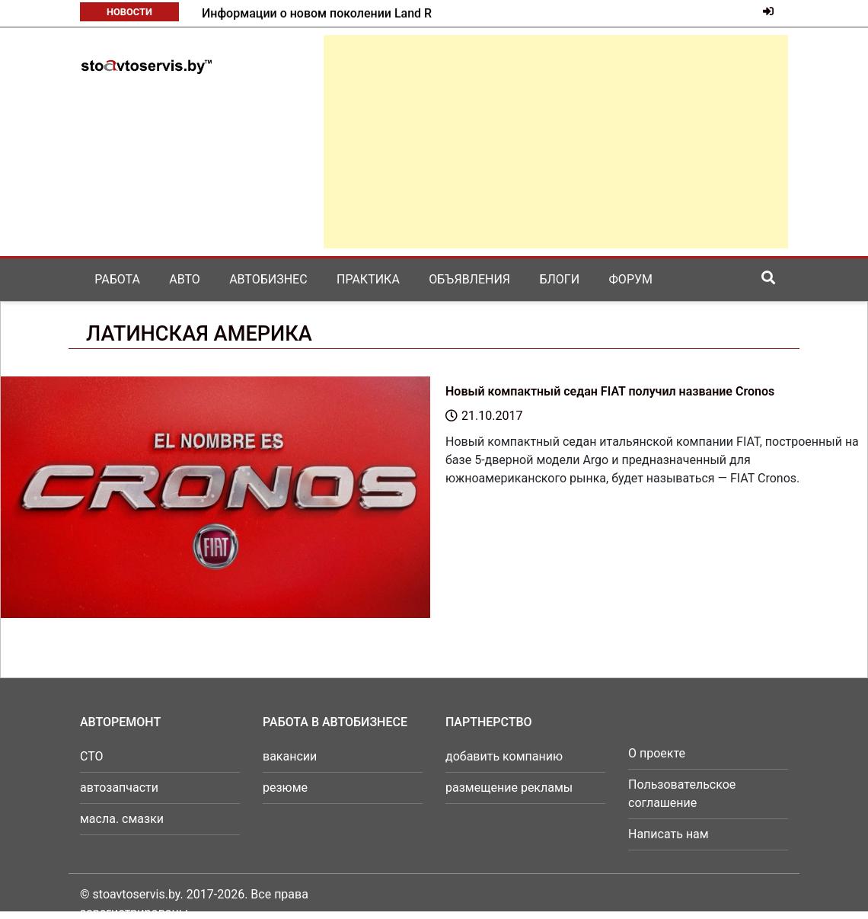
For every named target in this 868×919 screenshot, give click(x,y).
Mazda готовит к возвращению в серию (315, 13)
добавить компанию (504, 756)
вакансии (290, 756)
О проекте (656, 753)
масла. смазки (122, 819)
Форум (631, 279)
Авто (184, 279)
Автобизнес (268, 279)
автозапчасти (119, 787)
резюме (285, 787)
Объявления (469, 279)
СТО (92, 756)
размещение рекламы (509, 787)
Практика (368, 279)
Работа (117, 279)
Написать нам (668, 834)
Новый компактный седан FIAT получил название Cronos (609, 391)
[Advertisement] (556, 141)
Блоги (559, 279)
